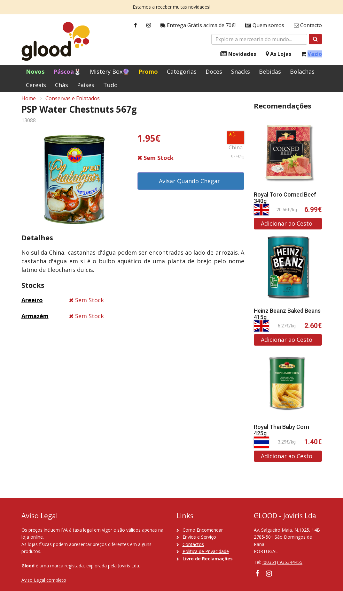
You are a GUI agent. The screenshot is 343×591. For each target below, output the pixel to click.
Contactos (193, 544)
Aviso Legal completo (43, 580)
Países (85, 85)
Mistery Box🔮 (109, 71)
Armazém (35, 320)
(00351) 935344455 (282, 562)
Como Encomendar (203, 530)
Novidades (238, 54)
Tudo (110, 85)
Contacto (308, 25)
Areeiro (32, 304)
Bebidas (270, 71)
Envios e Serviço (199, 537)
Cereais (36, 85)
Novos (35, 71)
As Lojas (278, 54)
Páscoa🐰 (67, 71)
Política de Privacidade (206, 551)
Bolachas (302, 71)
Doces (214, 71)
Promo (148, 71)
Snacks (240, 71)
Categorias (182, 71)
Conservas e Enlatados (72, 102)
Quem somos (264, 25)
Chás (61, 85)
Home (28, 102)
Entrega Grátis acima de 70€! (198, 25)
